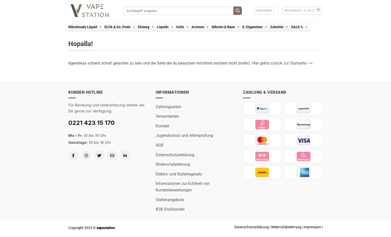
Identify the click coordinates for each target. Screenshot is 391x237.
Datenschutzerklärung (175, 155)
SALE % (299, 27)
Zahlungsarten (168, 106)
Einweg (146, 27)
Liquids (165, 27)
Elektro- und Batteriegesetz (179, 174)
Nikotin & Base (226, 27)
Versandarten (167, 116)
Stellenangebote (170, 199)
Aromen (200, 27)
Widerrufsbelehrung (173, 164)
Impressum (312, 227)
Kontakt (162, 126)
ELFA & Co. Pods (119, 27)
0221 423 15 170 (91, 122)
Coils (182, 27)
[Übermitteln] (237, 10)
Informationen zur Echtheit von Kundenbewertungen (183, 186)
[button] (302, 11)
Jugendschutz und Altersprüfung (184, 135)
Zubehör (279, 27)
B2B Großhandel (170, 209)
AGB (159, 145)
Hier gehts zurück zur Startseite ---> (282, 63)
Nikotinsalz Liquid (85, 27)
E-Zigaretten (255, 27)
